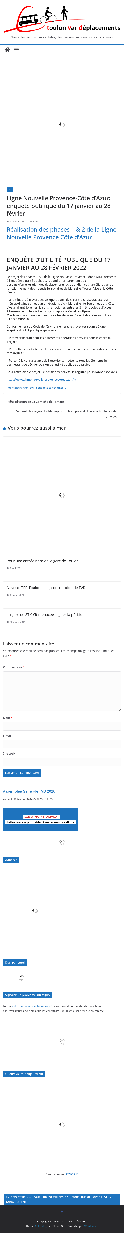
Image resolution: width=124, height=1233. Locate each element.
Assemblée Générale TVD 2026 (29, 791)
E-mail (8, 736)
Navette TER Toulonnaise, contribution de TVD (46, 587)
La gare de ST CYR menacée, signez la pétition (46, 614)
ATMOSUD (72, 1174)
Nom (7, 718)
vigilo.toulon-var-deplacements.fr (32, 1006)
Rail (10, 189)
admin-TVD (35, 221)
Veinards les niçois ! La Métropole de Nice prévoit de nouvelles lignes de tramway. (68, 414)
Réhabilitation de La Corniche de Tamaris (33, 402)
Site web (9, 753)
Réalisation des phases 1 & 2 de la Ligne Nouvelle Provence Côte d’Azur (61, 233)
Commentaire (14, 667)
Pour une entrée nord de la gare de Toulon (43, 560)
